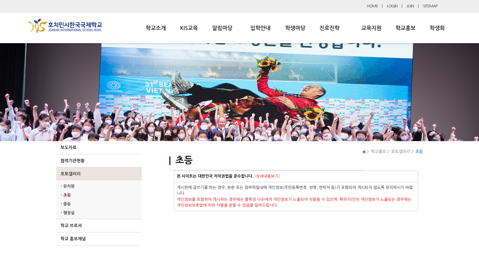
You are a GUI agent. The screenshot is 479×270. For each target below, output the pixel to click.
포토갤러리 (70, 174)
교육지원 (371, 28)
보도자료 (68, 147)
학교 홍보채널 (73, 239)
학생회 (437, 28)
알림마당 (222, 28)
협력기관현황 (72, 161)
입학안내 (260, 28)
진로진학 (329, 28)
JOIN (410, 6)
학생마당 (295, 28)
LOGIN (392, 6)
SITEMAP (430, 6)
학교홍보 (406, 28)
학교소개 (156, 28)
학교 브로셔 (71, 225)
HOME (372, 6)
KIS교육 (189, 28)
